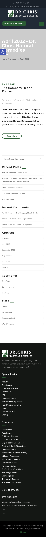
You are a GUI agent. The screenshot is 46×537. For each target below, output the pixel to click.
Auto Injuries (7, 433)
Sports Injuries (8, 476)
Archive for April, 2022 (19, 59)
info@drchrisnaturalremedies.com (23, 6)
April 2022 (6, 267)
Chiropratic (19, 100)
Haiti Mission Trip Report (12, 401)
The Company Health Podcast (17, 89)
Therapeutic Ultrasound (11, 482)
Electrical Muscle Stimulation (14, 446)
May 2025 (6, 244)
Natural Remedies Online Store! (15, 172)
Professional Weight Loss (12, 469)
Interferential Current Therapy (14, 453)
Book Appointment (14, 23)
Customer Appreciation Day (13, 193)
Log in (4, 306)
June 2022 (6, 262)
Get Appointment (9, 398)
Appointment (7, 385)
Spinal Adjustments (9, 472)
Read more (12, 136)
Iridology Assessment (11, 456)
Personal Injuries (9, 466)
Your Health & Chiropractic (21, 225)
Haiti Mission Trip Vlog (11, 405)
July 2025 (5, 238)
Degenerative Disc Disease (13, 443)
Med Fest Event (8, 199)
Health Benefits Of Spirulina (13, 187)
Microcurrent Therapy (11, 459)
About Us (5, 382)
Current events (8, 287)
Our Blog (5, 293)
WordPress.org (8, 324)
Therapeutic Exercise (10, 479)
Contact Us (6, 392)
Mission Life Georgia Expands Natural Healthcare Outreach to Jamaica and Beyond (22, 180)
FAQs (4, 395)
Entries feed (7, 312)
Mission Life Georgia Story (21, 219)
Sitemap (5, 415)
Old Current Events (10, 411)
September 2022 (8, 250)
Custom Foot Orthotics (11, 439)
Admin (4, 219)
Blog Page (6, 281)
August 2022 (7, 256)
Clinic (28, 100)
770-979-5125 (21, 3)
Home (4, 59)
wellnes (35, 100)
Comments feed (8, 318)
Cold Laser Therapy (10, 388)
